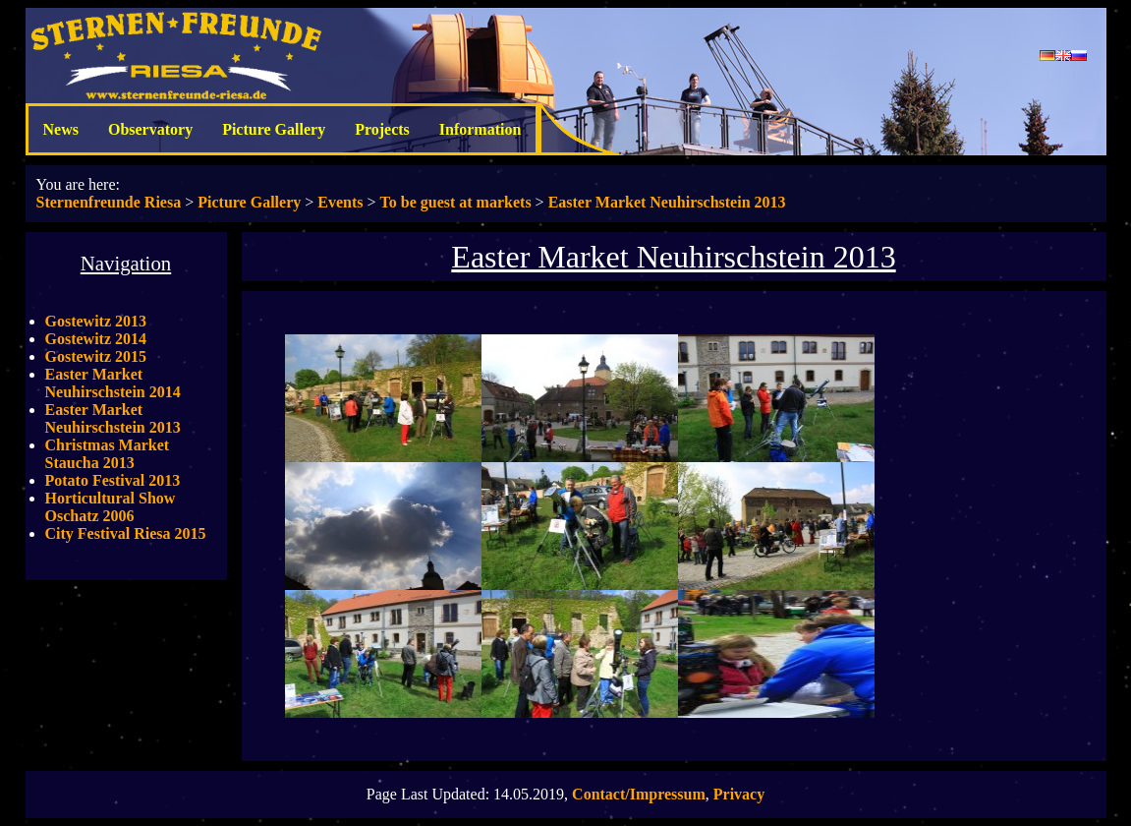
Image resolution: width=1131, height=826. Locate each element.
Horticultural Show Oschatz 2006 (110, 507)
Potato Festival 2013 (113, 480)
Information (480, 129)
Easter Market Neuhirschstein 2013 (667, 202)
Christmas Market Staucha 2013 (107, 454)
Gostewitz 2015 (96, 356)
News (61, 129)
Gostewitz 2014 (96, 338)
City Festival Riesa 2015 (125, 533)
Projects (382, 129)
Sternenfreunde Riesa (109, 202)
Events (340, 202)
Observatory (150, 129)
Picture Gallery (273, 129)
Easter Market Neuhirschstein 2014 (113, 383)
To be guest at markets (456, 202)
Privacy (738, 794)
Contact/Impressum (639, 794)
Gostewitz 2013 (96, 321)
